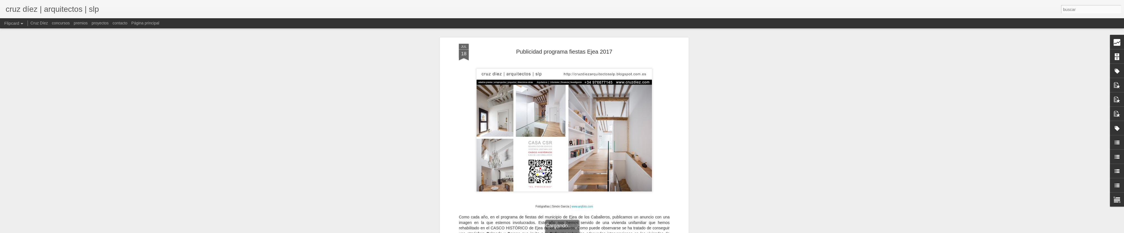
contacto (119, 23)
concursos (61, 23)
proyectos (100, 23)
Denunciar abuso (628, 230)
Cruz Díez (39, 23)
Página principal (145, 23)
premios (81, 23)
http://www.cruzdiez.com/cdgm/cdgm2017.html (564, 176)
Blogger (610, 230)
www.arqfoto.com (582, 61)
